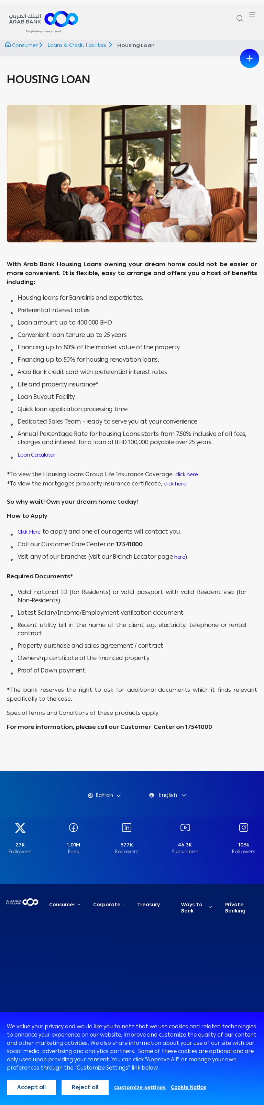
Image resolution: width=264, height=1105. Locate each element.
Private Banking (236, 911)
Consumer (25, 45)
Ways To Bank (192, 911)
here (179, 557)
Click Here (29, 532)
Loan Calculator (36, 455)
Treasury (149, 908)
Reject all (85, 1087)
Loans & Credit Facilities (78, 45)
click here (186, 474)
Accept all (31, 1087)
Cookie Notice (188, 1087)
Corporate (107, 908)
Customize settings (140, 1087)
